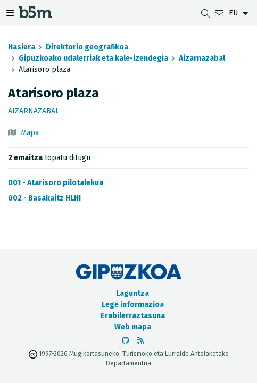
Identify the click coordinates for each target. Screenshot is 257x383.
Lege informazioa (133, 304)
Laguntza (132, 293)
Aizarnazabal (202, 58)
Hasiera (21, 47)
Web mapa (132, 326)
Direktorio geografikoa (87, 47)
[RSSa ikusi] (140, 340)
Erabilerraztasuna (133, 315)
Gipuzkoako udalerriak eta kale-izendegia (93, 58)
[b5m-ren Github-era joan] (125, 340)
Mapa (30, 132)
